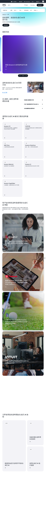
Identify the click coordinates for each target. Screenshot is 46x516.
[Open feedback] (45, 258)
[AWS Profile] (43, 1)
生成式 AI (4, 14)
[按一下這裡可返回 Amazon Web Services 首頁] (4, 5)
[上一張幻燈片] (19, 75)
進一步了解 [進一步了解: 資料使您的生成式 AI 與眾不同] (4, 92)
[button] (40, 5)
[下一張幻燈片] (26, 75)
